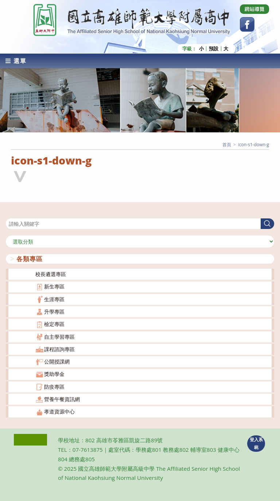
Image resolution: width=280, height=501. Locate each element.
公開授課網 (57, 361)
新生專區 (54, 286)
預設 (213, 48)
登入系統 (256, 443)
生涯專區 (54, 299)
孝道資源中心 (59, 411)
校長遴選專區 (50, 274)
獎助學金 (54, 373)
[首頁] (226, 144)
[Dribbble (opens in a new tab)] (254, 9)
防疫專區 (54, 386)
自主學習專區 (59, 336)
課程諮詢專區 (59, 349)
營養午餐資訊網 (62, 399)
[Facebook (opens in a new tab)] (247, 24)
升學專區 (54, 311)
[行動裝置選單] (16, 61)
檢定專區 (54, 324)
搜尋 (11, 213)
